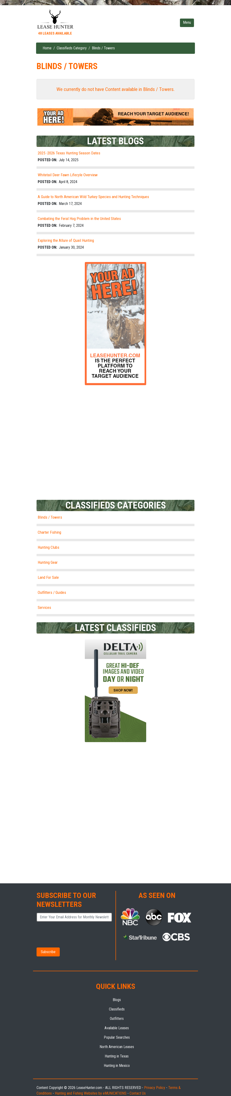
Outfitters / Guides (52, 592)
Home (47, 48)
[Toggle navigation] (187, 23)
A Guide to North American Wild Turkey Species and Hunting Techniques (93, 196)
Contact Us (138, 1093)
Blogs (117, 1000)
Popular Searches (117, 1037)
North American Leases (117, 1047)
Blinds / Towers (50, 517)
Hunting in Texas (117, 1056)
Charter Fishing (49, 532)
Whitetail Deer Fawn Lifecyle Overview (68, 174)
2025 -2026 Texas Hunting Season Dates (69, 153)
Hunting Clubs (48, 547)
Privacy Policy (154, 1087)
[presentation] (69, 933)
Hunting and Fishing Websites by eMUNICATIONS (91, 1093)
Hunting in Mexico (117, 1065)
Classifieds (117, 1009)
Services (44, 607)
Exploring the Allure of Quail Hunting (66, 240)
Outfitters (117, 1018)
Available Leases (116, 1028)
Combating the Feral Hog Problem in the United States (79, 218)
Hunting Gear (48, 562)
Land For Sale (48, 577)
